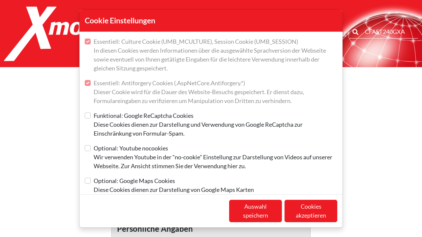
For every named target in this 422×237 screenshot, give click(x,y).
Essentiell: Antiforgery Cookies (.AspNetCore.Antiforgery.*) (215, 92)
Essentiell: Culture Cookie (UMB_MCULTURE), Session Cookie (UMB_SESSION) (215, 55)
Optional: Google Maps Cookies (174, 185)
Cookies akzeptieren (311, 211)
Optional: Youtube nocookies (215, 158)
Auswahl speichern (255, 211)
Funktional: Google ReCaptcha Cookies (215, 125)
